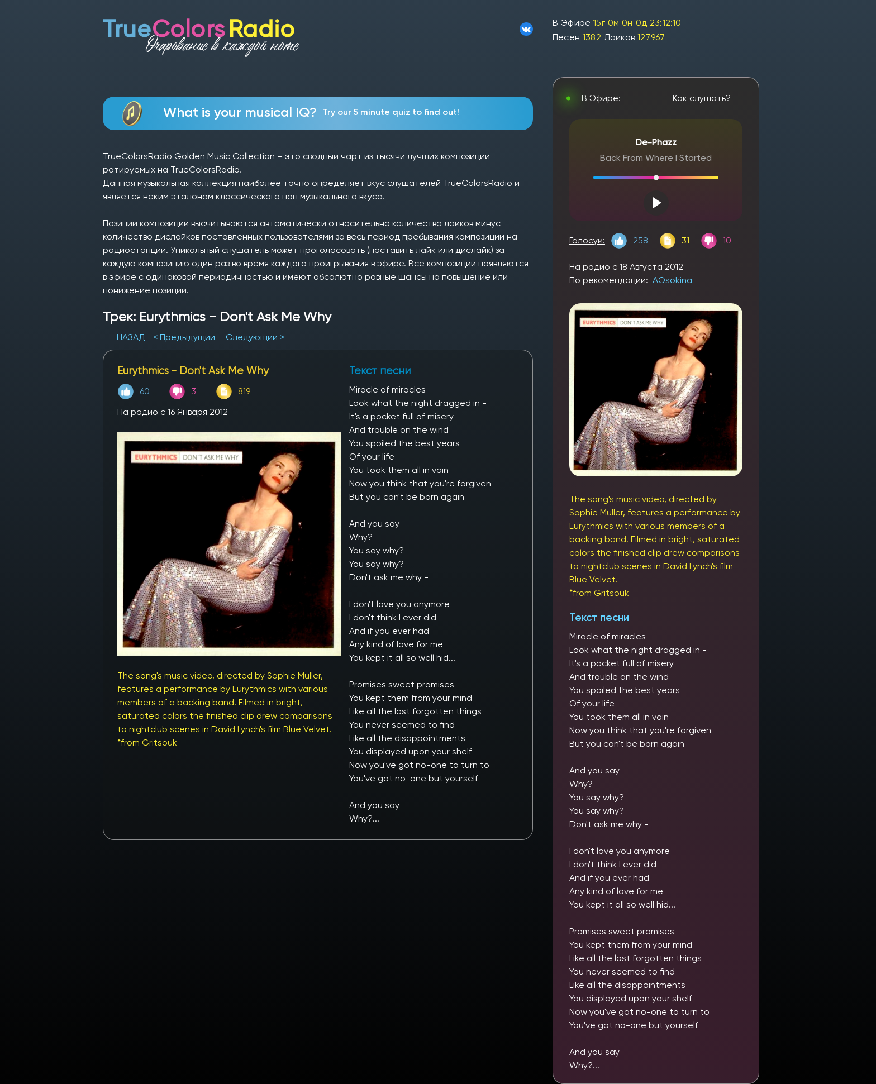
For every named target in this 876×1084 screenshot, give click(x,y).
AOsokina (672, 280)
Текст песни (599, 617)
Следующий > (255, 337)
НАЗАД (132, 337)
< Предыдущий (184, 337)
